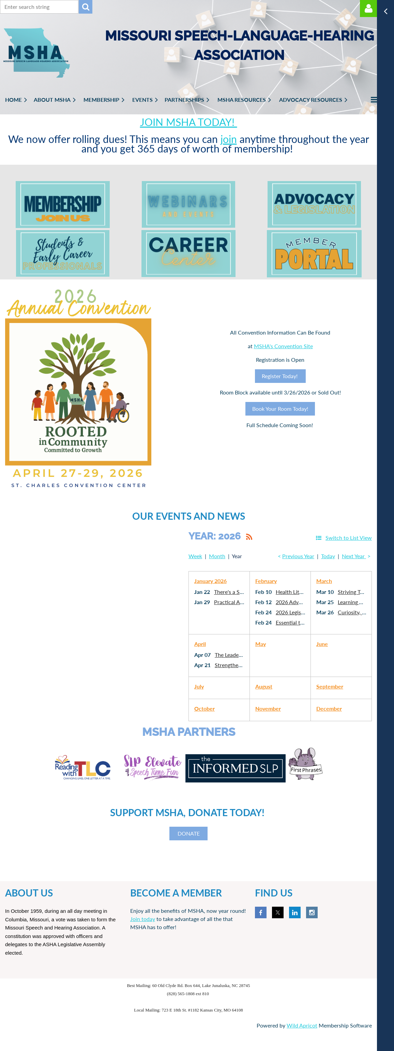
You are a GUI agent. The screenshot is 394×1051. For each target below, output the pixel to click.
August (263, 686)
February (266, 581)
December (329, 708)
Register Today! (280, 376)
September (329, 686)
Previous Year (298, 556)
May (260, 644)
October (204, 708)
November (268, 708)
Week (195, 556)
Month (217, 556)
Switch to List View (348, 537)
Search (85, 7)
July (199, 686)
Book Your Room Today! (280, 408)
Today (328, 556)
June (322, 644)
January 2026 (210, 581)
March (324, 581)
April (200, 644)
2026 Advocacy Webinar (305, 602)
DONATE (189, 833)
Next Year (354, 556)
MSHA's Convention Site (283, 346)
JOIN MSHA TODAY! (188, 122)
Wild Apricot (302, 1025)
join (229, 139)
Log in (368, 8)
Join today (142, 919)
